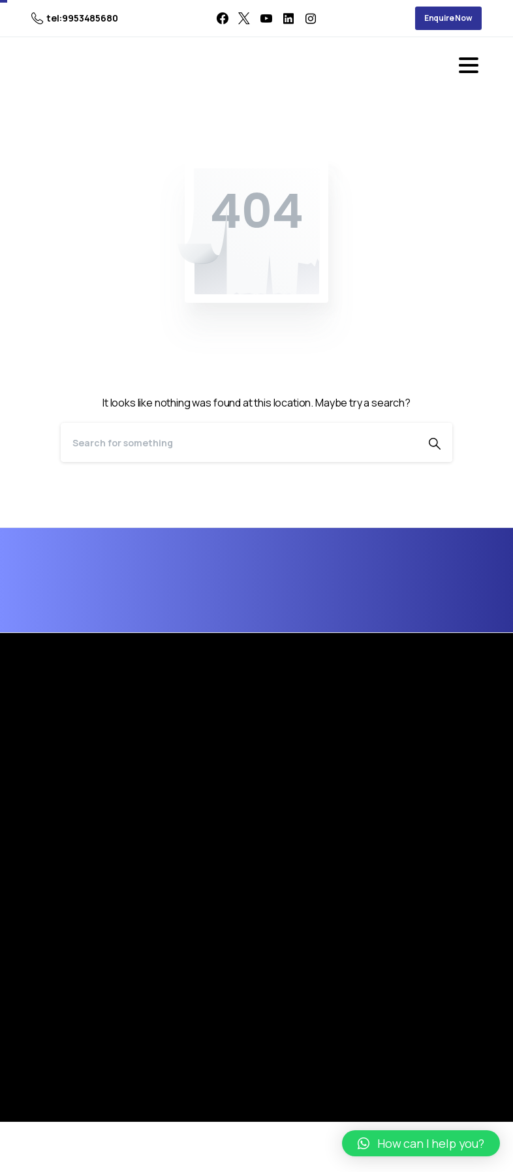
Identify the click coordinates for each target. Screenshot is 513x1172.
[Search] (239, 442)
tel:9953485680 (74, 18)
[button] (421, 1143)
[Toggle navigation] (469, 65)
